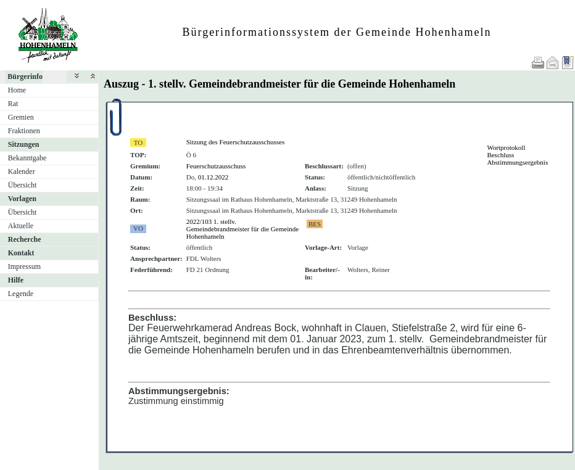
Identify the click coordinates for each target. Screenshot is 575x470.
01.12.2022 (213, 177)
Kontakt (21, 253)
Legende (20, 293)
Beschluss (500, 155)
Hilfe (15, 280)
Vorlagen (22, 198)
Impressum (24, 266)
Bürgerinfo (25, 76)
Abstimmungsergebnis (517, 162)
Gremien (21, 117)
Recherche (24, 239)
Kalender (21, 171)
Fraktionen (24, 130)
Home (17, 90)
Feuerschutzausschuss (216, 166)
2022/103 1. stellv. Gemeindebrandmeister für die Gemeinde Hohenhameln (242, 229)
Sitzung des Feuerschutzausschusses (235, 142)
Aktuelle (20, 225)
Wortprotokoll (506, 147)
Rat (13, 103)
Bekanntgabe (27, 158)
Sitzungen (23, 144)
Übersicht (22, 185)
